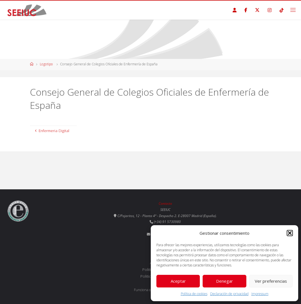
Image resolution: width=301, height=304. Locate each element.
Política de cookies (194, 293)
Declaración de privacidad (229, 293)
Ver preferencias (271, 281)
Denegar (224, 281)
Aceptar (178, 281)
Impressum (259, 293)
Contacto (165, 203)
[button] (290, 233)
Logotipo (46, 64)
